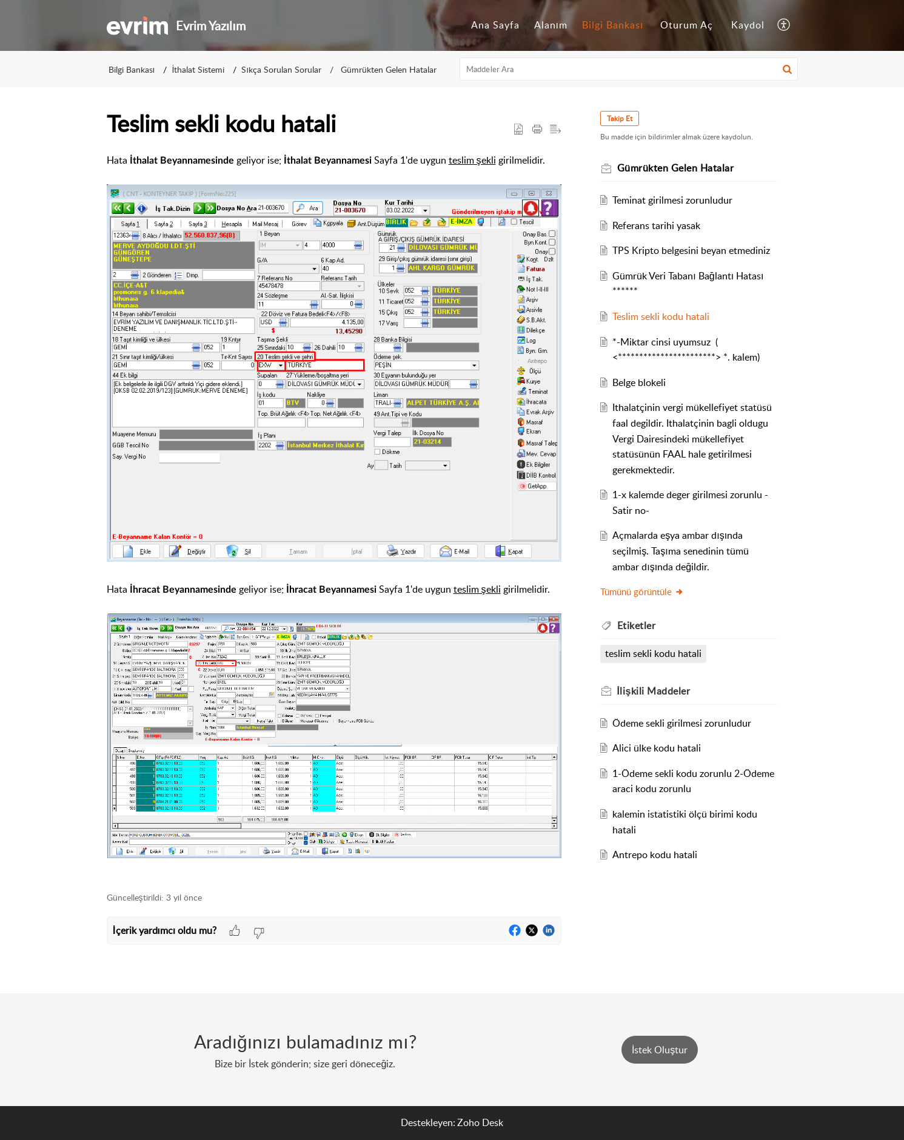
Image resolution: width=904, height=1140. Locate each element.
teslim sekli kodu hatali (653, 653)
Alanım (551, 25)
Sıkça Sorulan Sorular (281, 69)
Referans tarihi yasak (656, 225)
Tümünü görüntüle (642, 591)
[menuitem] (495, 25)
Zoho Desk (480, 1122)
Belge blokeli (639, 382)
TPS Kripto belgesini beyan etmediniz (691, 250)
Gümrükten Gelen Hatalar (387, 69)
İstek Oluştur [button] (660, 1049)
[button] (784, 25)
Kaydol (748, 25)
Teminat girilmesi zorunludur (672, 200)
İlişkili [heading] (654, 691)
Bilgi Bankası (612, 25)
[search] (629, 69)
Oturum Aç (686, 25)
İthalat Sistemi (198, 69)
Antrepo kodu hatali (654, 854)
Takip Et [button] (619, 118)
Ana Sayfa (495, 25)
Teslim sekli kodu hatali (660, 316)
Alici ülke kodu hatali (656, 748)
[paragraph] (334, 516)
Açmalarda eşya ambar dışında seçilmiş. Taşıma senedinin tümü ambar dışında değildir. (680, 550)
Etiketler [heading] (636, 625)
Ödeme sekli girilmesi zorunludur (681, 723)
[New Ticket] (659, 1049)
